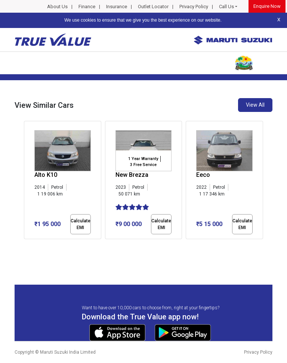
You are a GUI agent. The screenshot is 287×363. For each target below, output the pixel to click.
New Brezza (131, 174)
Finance (86, 6)
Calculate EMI (80, 224)
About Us (57, 6)
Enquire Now (267, 6)
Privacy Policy (193, 6)
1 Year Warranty (143, 158)
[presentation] (28, 181)
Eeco (203, 174)
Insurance (116, 6)
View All (255, 105)
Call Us (226, 6)
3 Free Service (143, 164)
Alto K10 (45, 174)
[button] (26, 245)
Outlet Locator (153, 6)
